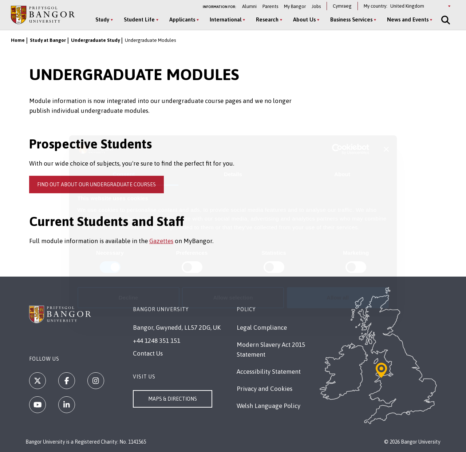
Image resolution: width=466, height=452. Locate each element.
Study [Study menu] (102, 19)
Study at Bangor (48, 40)
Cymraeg (342, 6)
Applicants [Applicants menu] (182, 19)
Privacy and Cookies (264, 388)
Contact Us (148, 353)
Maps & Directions (172, 399)
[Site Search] (445, 20)
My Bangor (295, 6)
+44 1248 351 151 (156, 340)
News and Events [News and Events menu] (408, 19)
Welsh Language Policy (268, 405)
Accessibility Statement (269, 371)
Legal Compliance (262, 327)
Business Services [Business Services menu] (351, 19)
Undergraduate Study (95, 40)
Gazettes (161, 241)
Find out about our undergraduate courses (96, 184)
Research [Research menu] (267, 19)
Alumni (249, 6)
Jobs (316, 6)
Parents (270, 6)
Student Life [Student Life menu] (139, 19)
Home (18, 40)
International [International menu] (225, 19)
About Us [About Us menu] (304, 19)
